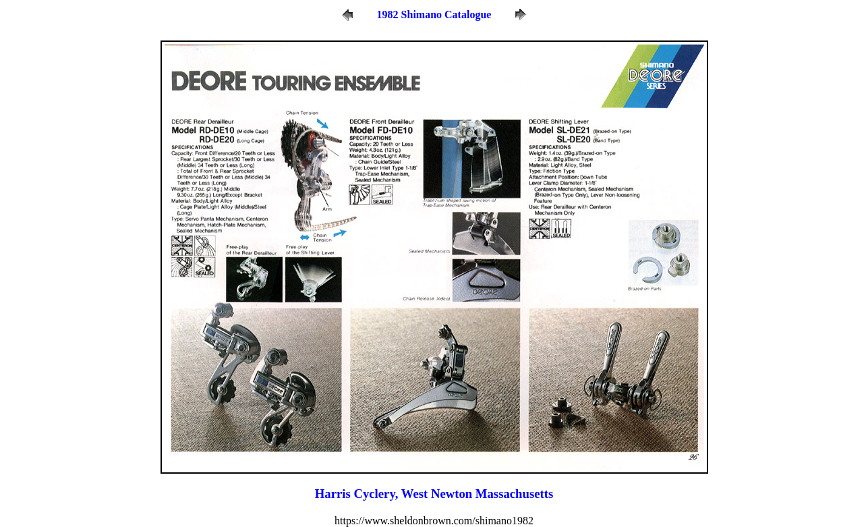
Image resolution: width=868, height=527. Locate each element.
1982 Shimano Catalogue (434, 14)
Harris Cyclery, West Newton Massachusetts (434, 494)
